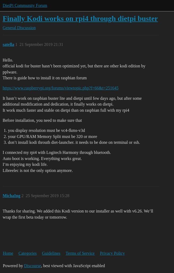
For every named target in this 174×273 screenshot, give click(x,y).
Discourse (32, 265)
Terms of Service (80, 253)
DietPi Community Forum (25, 5)
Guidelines (51, 253)
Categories (28, 253)
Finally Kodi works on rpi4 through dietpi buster (80, 18)
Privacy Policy (112, 253)
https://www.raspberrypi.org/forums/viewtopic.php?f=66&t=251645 (61, 88)
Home (8, 253)
